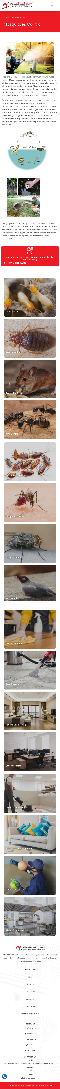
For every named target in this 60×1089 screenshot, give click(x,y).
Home (7, 18)
